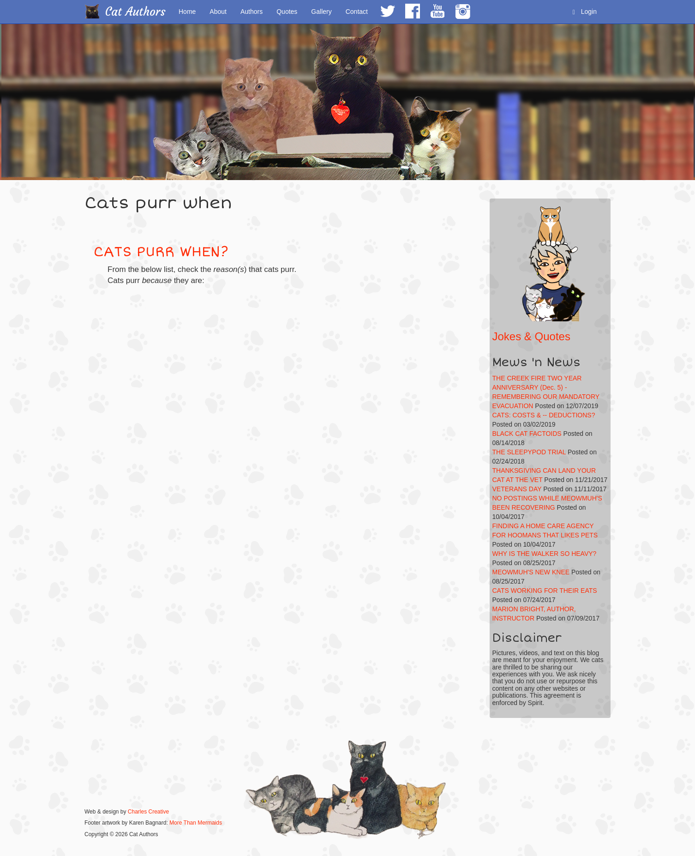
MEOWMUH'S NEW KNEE (531, 572)
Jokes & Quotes (531, 336)
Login (585, 12)
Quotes (286, 11)
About (218, 11)
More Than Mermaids (195, 823)
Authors (251, 11)
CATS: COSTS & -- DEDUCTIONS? (543, 415)
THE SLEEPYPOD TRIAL (529, 452)
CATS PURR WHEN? (161, 251)
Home (187, 11)
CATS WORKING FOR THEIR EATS (544, 590)
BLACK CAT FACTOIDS (527, 433)
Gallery (321, 11)
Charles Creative (148, 811)
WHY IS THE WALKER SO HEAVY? (544, 553)
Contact (357, 11)
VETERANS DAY (517, 489)
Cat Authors (135, 12)
